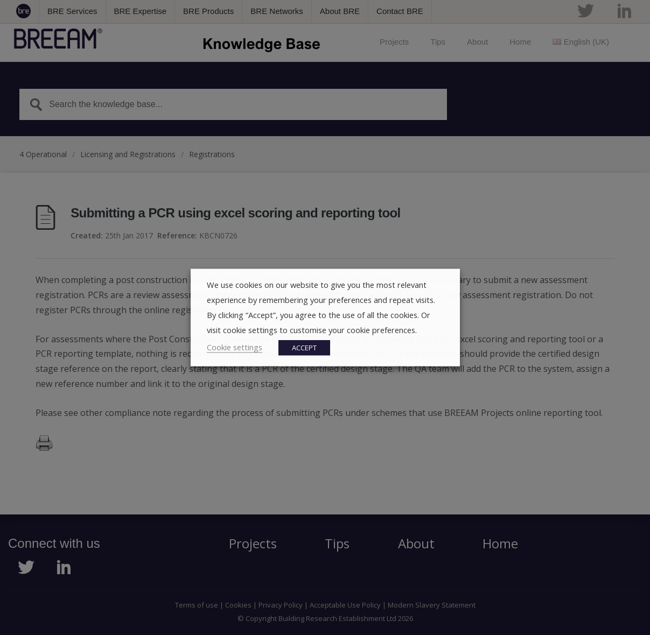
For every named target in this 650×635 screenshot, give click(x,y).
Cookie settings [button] (234, 347)
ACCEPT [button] (304, 347)
